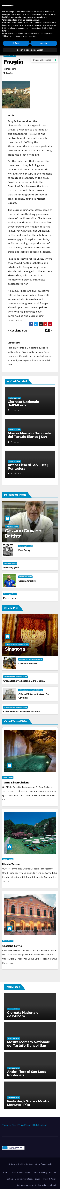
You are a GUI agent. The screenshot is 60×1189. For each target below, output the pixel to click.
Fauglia (13, 61)
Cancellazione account (21, 1173)
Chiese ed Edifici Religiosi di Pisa (17, 644)
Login (37, 1179)
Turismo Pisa (9, 1125)
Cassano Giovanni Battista (23, 533)
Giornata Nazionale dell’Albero (23, 403)
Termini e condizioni (47, 1185)
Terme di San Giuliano (15, 782)
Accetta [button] (44, 43)
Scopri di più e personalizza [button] (30, 50)
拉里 (48, 330)
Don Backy (24, 550)
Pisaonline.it (46, 1164)
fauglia (9, 73)
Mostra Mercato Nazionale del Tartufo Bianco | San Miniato (29, 436)
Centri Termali (8, 777)
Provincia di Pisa (10, 55)
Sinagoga (15, 649)
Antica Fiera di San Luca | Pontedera (28, 466)
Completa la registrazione (44, 1173)
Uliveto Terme (10, 864)
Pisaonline (11, 69)
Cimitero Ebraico (27, 663)
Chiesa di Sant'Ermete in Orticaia (21, 711)
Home (6, 1173)
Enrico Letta (9, 598)
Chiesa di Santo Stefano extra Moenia (24, 681)
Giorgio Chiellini (27, 581)
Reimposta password (26, 1185)
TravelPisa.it (24, 1125)
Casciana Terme (12, 946)
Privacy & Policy (49, 1179)
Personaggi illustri (12, 526)
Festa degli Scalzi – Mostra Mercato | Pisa (28, 1103)
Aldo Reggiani (11, 567)
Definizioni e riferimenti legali (20, 1179)
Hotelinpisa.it (40, 1125)
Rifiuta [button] (16, 43)
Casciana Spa (17, 330)
